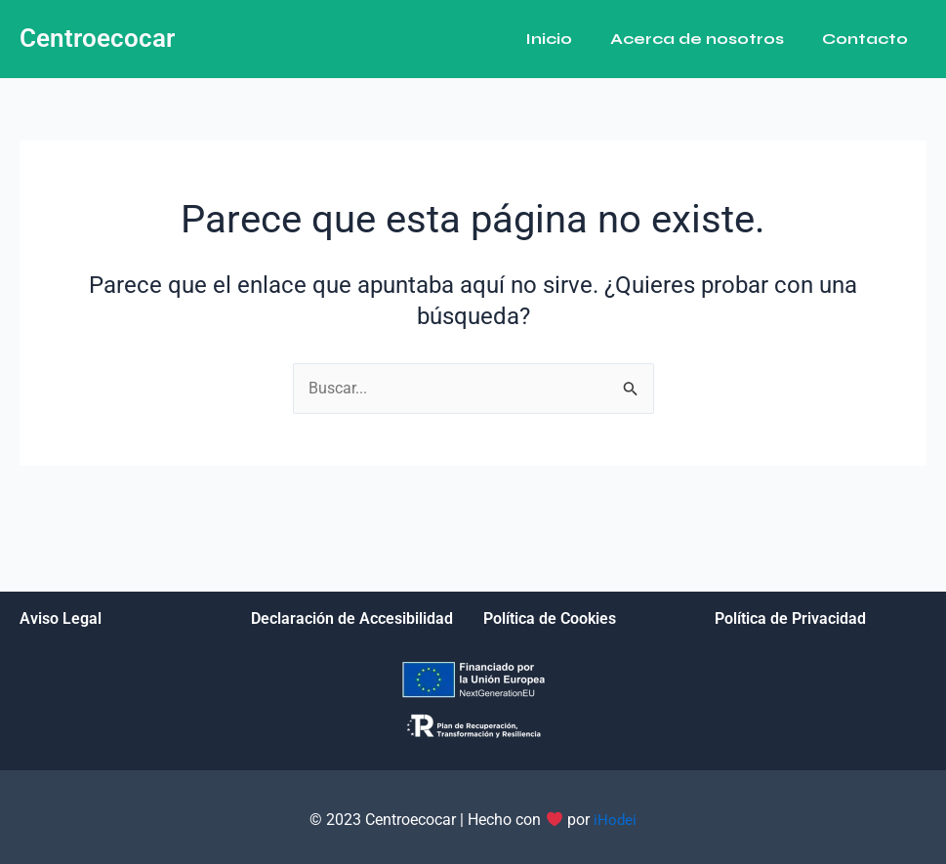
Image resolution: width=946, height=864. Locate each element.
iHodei (615, 819)
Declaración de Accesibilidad (352, 618)
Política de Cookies (549, 618)
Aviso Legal (61, 618)
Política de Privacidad (790, 618)
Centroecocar (97, 38)
